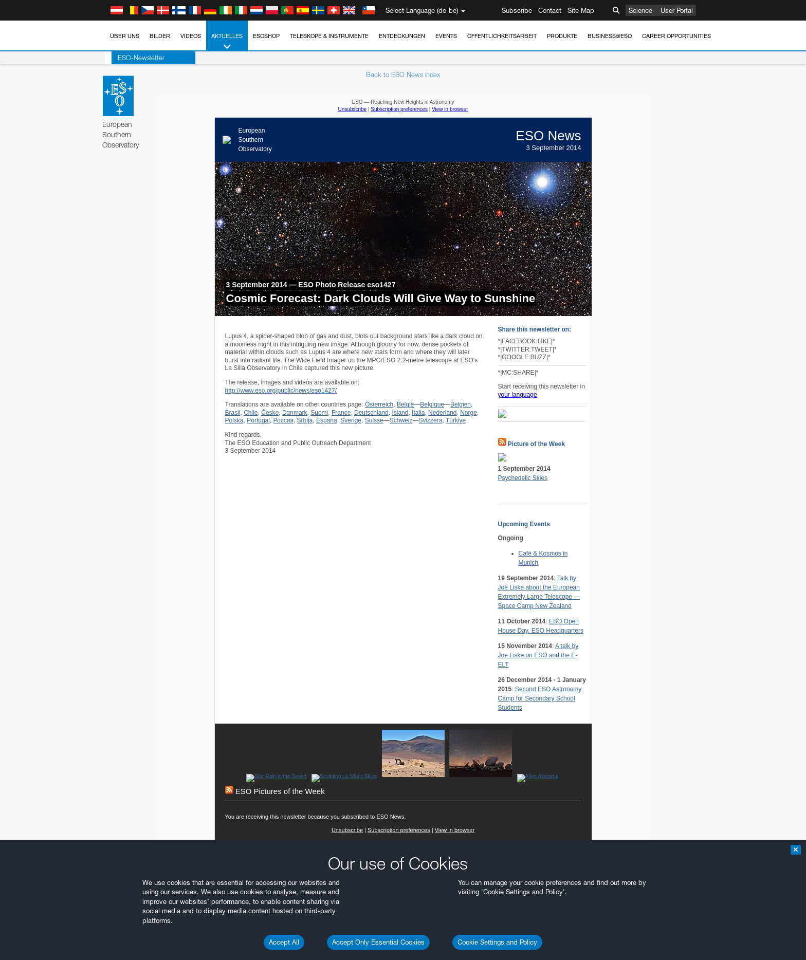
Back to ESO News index (403, 74)
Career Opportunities (676, 36)
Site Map (580, 10)
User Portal (677, 10)
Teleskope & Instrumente (329, 36)
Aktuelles (227, 41)
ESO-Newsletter (134, 57)
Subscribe (517, 10)
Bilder (160, 36)
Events (446, 36)
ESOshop (266, 36)
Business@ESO (610, 36)
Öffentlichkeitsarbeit (502, 36)
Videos (190, 36)
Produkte (562, 36)
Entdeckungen (402, 36)
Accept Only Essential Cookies (378, 942)
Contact (549, 10)
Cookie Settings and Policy (497, 942)
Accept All (284, 942)
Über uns (124, 36)
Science (640, 10)
